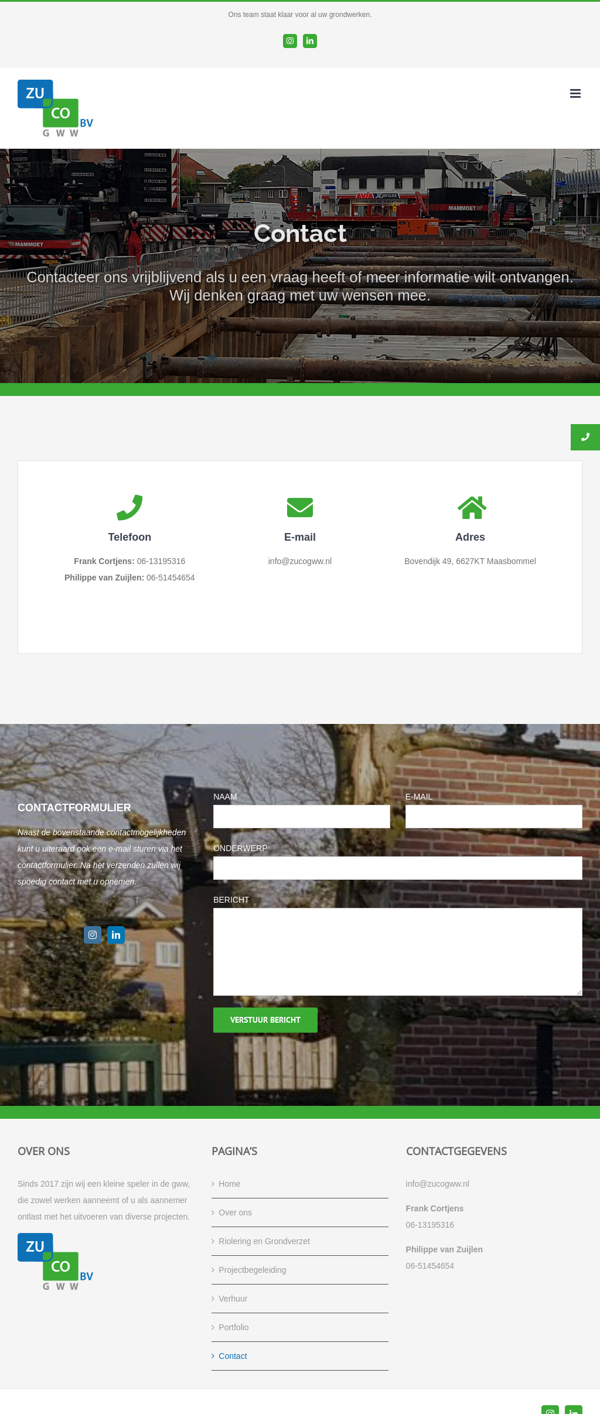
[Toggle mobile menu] (576, 93)
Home (229, 1183)
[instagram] (92, 935)
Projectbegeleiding (252, 1270)
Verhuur (233, 1298)
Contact (233, 1356)
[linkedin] (116, 935)
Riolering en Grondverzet (264, 1241)
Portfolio (233, 1327)
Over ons (235, 1212)
